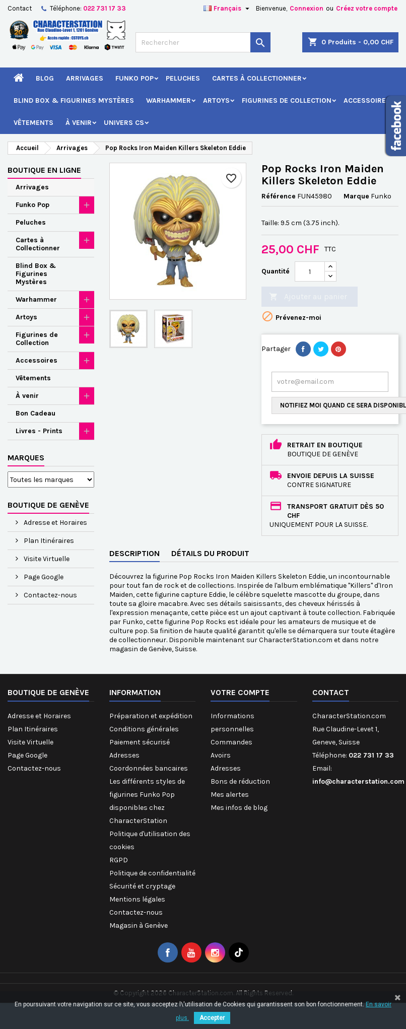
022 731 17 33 (104, 8)
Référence (278, 196)
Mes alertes (230, 794)
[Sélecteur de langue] (228, 8)
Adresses (124, 755)
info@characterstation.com (358, 781)
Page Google (42, 577)
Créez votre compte (366, 8)
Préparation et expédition (150, 716)
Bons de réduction (240, 781)
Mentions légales (137, 899)
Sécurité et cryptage (142, 886)
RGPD (118, 860)
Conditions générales (144, 729)
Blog (45, 78)
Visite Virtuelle (46, 559)
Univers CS (124, 122)
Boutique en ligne (44, 170)
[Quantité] (310, 271)
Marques (26, 457)
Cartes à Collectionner (257, 78)
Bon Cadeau (35, 413)
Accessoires (367, 100)
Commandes (231, 742)
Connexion (306, 8)
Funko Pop (134, 78)
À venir (78, 122)
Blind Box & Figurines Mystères (74, 100)
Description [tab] (134, 553)
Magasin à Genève (138, 925)
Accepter (212, 1017)
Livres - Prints (39, 431)
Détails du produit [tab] (210, 553)
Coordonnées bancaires (148, 768)
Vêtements (33, 122)
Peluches (183, 78)
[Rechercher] (203, 42)
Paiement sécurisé (139, 742)
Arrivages (84, 78)
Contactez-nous (49, 595)
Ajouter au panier (308, 297)
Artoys (216, 100)
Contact (20, 8)
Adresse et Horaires (54, 522)
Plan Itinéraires (48, 540)
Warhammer (168, 100)
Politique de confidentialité (152, 873)
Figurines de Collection (286, 100)
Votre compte (240, 692)
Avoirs (221, 755)
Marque (356, 196)
